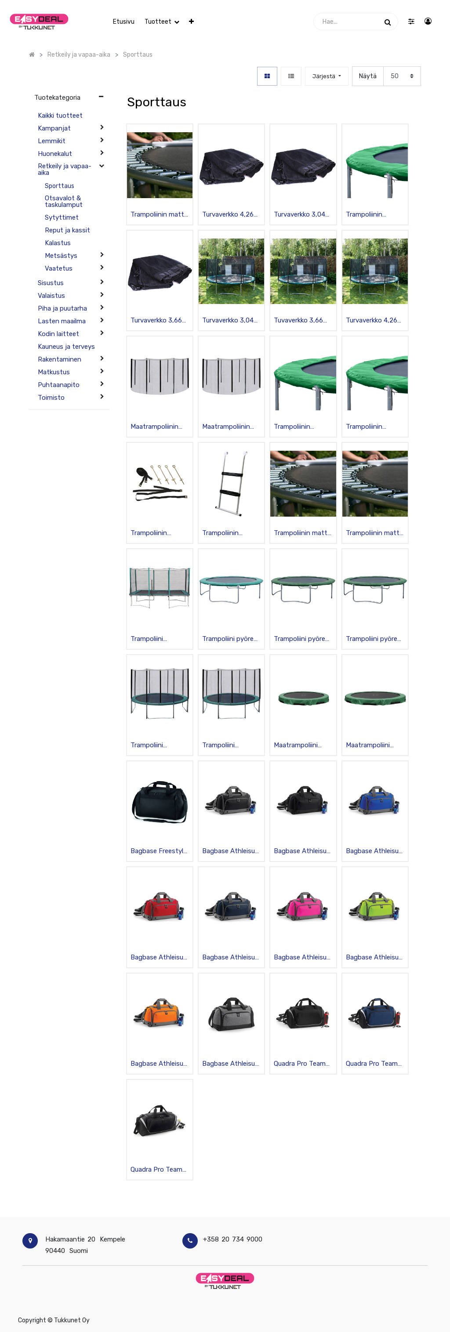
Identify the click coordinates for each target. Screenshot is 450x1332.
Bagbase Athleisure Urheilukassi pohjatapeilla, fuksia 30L (303, 958)
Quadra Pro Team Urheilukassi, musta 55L (303, 1064)
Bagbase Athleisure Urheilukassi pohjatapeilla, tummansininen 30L (231, 958)
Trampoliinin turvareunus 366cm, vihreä (367, 427)
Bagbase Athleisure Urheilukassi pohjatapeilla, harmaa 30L (231, 1064)
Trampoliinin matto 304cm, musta (374, 533)
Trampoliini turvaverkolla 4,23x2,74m (150, 639)
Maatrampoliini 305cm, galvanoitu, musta (303, 745)
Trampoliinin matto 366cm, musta (302, 533)
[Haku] (387, 21)
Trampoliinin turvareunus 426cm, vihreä (367, 215)
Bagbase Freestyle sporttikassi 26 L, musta (159, 851)
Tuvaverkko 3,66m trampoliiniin (301, 321)
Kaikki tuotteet (60, 115)
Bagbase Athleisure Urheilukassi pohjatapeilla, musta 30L (231, 851)
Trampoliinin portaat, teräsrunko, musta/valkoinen (227, 533)
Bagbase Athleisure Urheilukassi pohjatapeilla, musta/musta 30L (303, 851)
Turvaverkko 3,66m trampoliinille (159, 321)
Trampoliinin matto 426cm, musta (159, 215)
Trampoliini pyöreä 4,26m (301, 639)
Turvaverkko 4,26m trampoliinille (230, 215)
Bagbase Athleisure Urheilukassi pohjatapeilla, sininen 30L (375, 851)
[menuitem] (123, 21)
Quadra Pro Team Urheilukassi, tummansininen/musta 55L (373, 1064)
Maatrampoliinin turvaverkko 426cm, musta (226, 427)
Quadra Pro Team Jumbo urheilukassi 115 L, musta (159, 1170)
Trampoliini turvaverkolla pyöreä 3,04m (151, 745)
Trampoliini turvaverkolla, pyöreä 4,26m (223, 745)
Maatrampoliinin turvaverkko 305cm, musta (154, 427)
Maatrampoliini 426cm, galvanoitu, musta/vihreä (375, 745)
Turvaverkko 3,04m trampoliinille (302, 215)
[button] (191, 21)
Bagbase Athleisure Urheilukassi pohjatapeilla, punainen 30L (160, 958)
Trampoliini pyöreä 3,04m (373, 639)
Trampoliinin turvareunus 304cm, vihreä (295, 427)
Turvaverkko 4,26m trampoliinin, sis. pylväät (374, 321)
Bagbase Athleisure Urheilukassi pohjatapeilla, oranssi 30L (160, 1064)
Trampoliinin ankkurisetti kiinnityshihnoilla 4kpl (155, 533)
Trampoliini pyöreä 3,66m (229, 639)
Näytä (368, 76)
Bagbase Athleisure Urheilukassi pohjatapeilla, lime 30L (375, 958)
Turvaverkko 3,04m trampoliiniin (230, 321)
